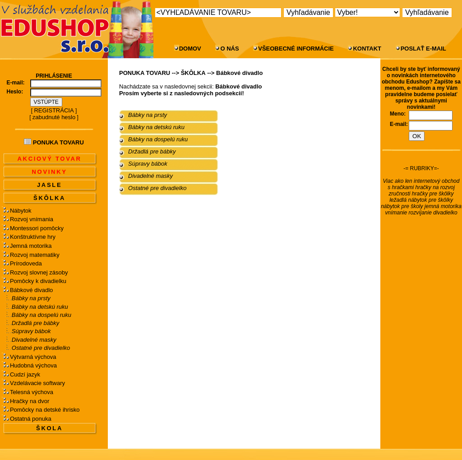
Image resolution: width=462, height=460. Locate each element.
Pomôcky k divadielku (38, 281)
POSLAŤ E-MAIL (423, 48)
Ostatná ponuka (30, 418)
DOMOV (190, 48)
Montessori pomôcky (37, 228)
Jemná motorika (30, 245)
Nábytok (21, 210)
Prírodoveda (26, 263)
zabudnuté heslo (53, 117)
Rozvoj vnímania (31, 219)
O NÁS (229, 48)
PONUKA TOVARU (144, 73)
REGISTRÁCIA (54, 110)
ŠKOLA (49, 428)
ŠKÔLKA (49, 198)
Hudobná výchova (33, 365)
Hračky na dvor (29, 401)
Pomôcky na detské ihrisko (45, 409)
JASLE (49, 184)
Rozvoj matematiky (35, 254)
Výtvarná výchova (33, 356)
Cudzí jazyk (25, 374)
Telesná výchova (31, 392)
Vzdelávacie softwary (37, 383)
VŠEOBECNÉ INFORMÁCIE (296, 48)
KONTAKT (367, 48)
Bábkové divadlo (31, 290)
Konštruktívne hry (32, 236)
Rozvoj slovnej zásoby (39, 272)
